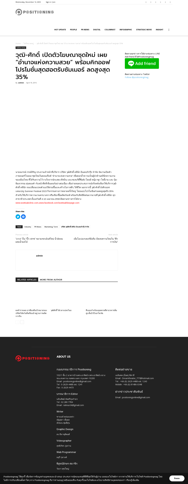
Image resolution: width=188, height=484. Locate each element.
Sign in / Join (50, 2)
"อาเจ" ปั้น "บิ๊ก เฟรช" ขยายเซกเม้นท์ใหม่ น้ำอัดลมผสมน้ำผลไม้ (39, 240)
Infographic (126, 29)
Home (18, 43)
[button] (168, 30)
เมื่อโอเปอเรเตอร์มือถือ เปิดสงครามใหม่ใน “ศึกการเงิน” (96, 240)
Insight (159, 29)
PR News (85, 29)
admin (21, 83)
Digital (96, 29)
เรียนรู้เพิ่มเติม (136, 480)
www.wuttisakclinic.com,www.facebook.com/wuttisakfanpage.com (47, 203)
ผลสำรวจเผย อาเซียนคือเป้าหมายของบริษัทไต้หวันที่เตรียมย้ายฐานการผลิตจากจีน (31, 313)
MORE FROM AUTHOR (51, 279)
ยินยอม (176, 478)
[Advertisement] (66, 162)
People (73, 29)
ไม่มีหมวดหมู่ (29, 43)
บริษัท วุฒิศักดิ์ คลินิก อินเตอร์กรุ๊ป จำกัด (75, 227)
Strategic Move (144, 29)
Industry (28, 227)
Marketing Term (51, 227)
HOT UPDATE (60, 29)
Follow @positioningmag (136, 77)
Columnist (110, 29)
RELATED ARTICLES (26, 279)
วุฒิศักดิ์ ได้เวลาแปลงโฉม (61, 310)
